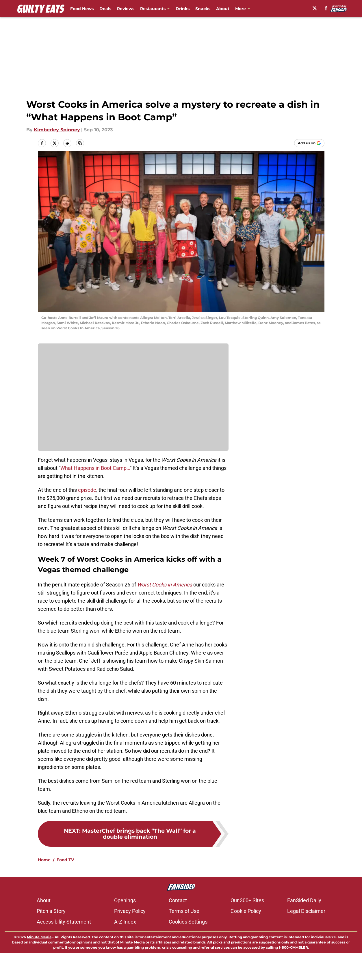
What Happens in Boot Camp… (95, 468)
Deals (105, 8)
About (222, 8)
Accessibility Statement (64, 922)
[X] (314, 8)
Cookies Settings (188, 922)
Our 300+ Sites (247, 900)
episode (87, 490)
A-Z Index (125, 922)
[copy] (80, 143)
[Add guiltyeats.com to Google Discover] (309, 143)
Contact (178, 900)
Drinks (183, 8)
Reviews (125, 8)
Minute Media (39, 937)
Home (44, 859)
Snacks (202, 8)
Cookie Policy (246, 911)
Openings (125, 900)
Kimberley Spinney (57, 129)
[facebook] (326, 8)
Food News (82, 8)
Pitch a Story (51, 911)
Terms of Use (184, 911)
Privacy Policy (130, 911)
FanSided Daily (304, 900)
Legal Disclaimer (306, 911)
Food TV (65, 859)
